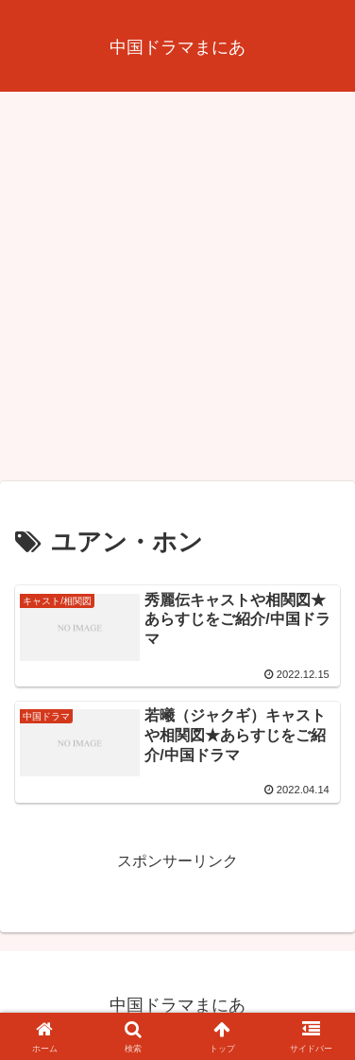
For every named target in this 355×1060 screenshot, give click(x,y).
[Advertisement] (177, 292)
